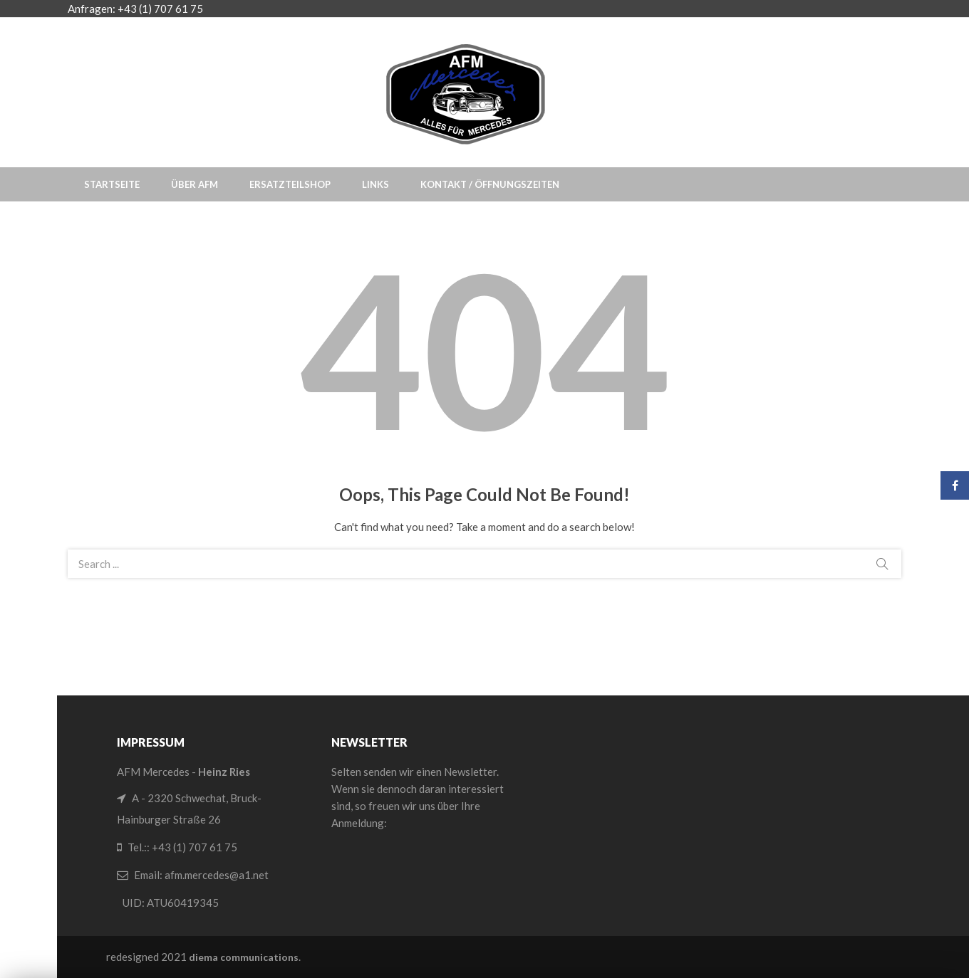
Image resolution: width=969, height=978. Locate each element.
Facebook (955, 485)
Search (882, 564)
